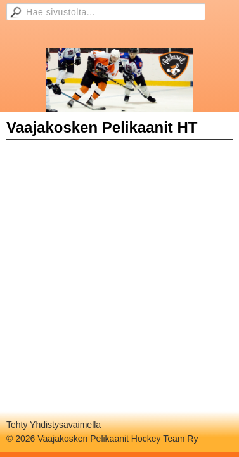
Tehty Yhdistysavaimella (53, 425)
